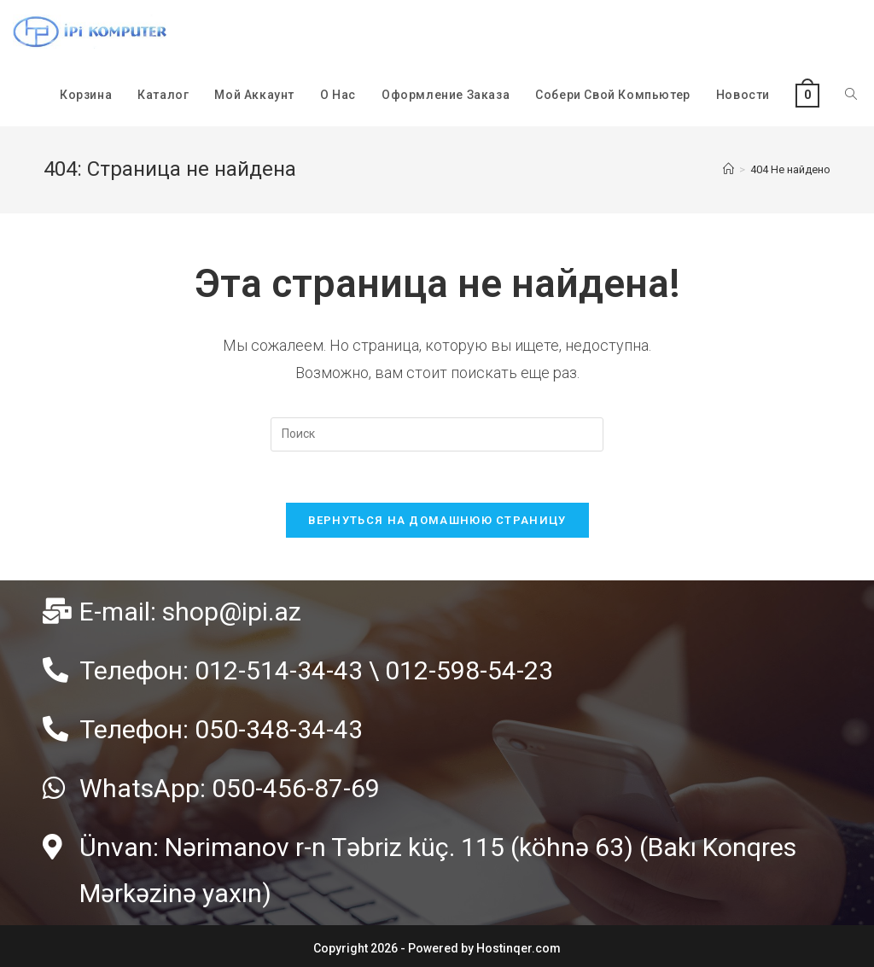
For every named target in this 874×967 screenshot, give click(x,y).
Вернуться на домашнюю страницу (437, 520)
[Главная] (728, 169)
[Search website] (851, 94)
